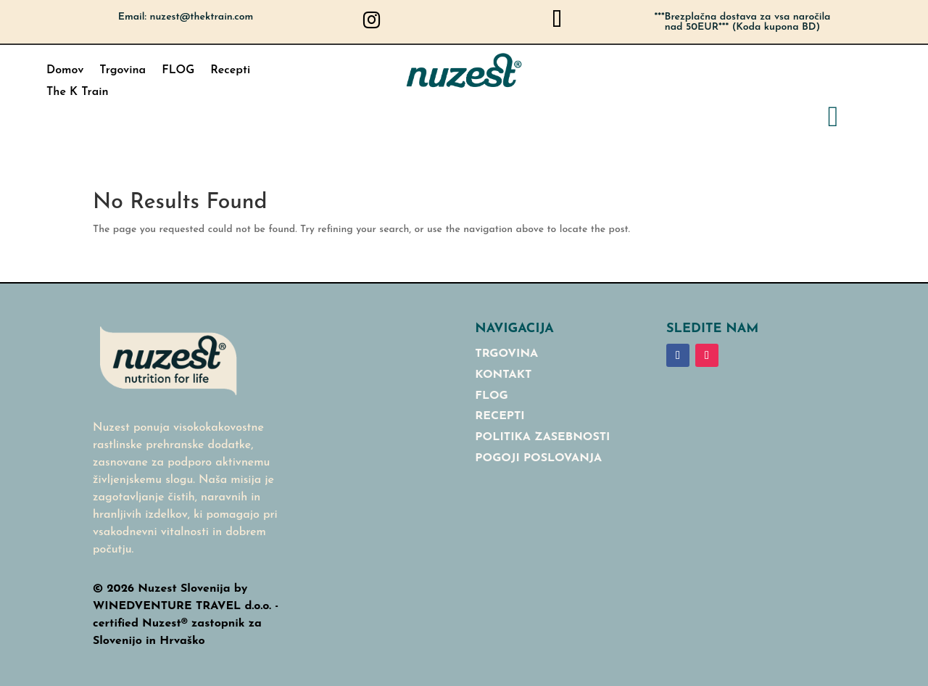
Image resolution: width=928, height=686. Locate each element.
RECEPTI (499, 416)
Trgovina (122, 70)
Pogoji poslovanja (538, 458)
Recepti (230, 70)
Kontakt (503, 375)
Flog (491, 396)
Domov (64, 70)
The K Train (77, 92)
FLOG (178, 70)
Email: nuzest (186, 17)
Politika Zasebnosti (542, 437)
